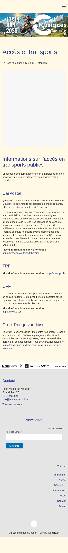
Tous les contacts (12, 404)
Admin (62, 506)
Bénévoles (60, 485)
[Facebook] (34, 523)
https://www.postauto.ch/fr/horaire (20, 253)
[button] (64, 6)
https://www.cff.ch (11, 311)
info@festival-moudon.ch (16, 399)
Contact (61, 500)
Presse (62, 495)
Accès (62, 480)
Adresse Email (14, 431)
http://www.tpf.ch (56, 273)
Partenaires (59, 490)
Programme (59, 474)
